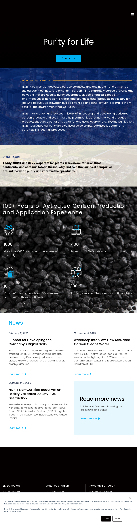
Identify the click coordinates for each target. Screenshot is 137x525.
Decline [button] (117, 519)
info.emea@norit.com (14, 489)
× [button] (130, 498)
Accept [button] (106, 519)
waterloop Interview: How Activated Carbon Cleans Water (103, 333)
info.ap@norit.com (99, 489)
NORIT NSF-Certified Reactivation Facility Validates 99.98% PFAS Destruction (35, 385)
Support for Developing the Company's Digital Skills (31, 333)
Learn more (17, 366)
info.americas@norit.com (59, 489)
